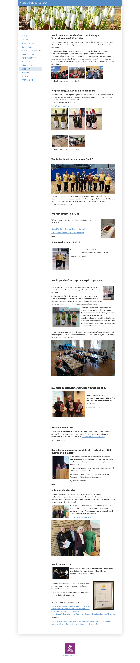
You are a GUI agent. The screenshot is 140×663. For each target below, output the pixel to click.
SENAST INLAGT (28, 43)
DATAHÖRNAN (27, 80)
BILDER (25, 76)
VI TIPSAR (26, 61)
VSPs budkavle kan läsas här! (80, 517)
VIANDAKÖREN (28, 72)
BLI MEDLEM (27, 47)
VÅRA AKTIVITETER (30, 54)
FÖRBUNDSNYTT (29, 58)
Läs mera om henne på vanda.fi (93, 437)
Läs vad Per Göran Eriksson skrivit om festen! (68, 229)
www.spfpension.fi (70, 655)
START (24, 36)
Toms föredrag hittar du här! (61, 106)
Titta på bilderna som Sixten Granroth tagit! (67, 233)
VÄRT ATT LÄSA (28, 65)
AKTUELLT (26, 69)
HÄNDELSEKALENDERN (31, 50)
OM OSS (25, 39)
